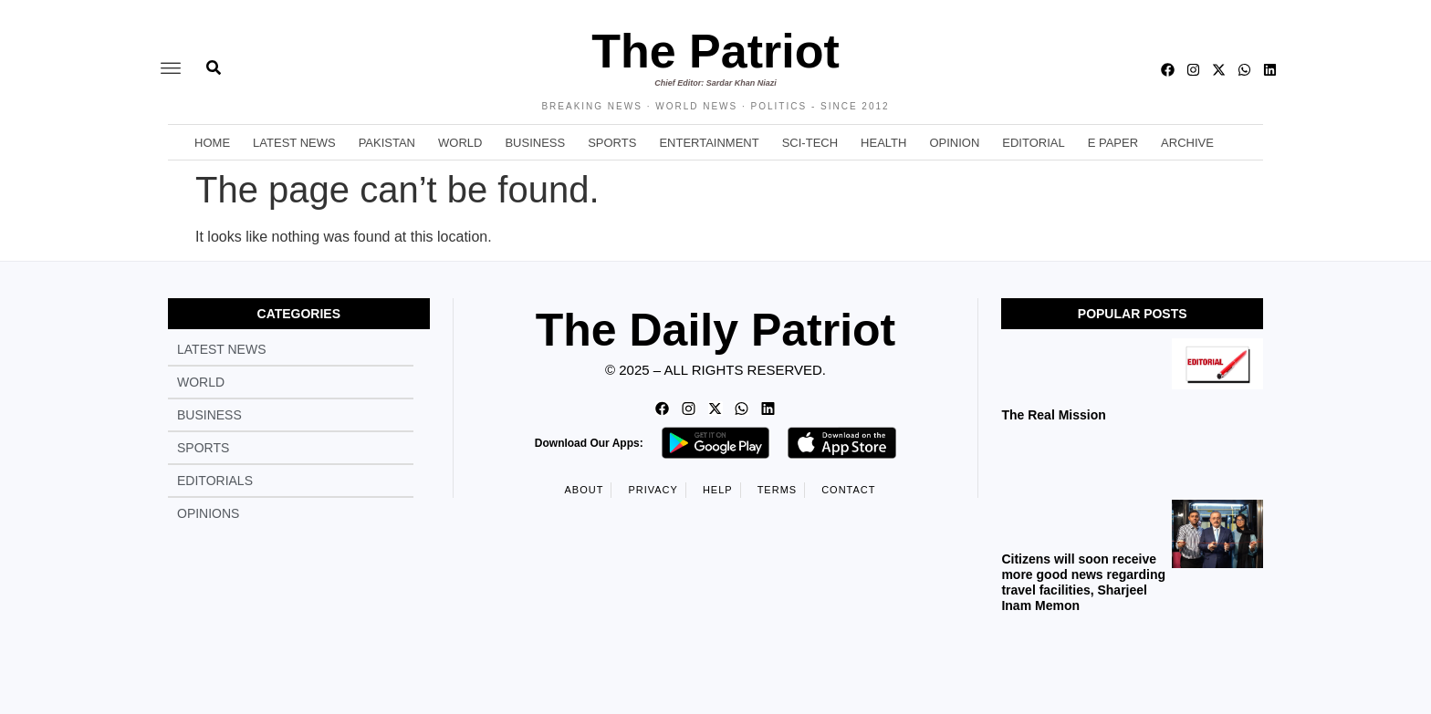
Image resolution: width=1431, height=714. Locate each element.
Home (212, 143)
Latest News (294, 143)
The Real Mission (1053, 415)
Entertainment (708, 143)
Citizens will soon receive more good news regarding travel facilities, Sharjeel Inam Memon (1083, 582)
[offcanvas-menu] (170, 69)
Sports (612, 143)
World (460, 143)
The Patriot (715, 51)
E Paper (1113, 143)
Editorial (1033, 143)
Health (883, 143)
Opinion (954, 143)
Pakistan (387, 143)
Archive (1187, 143)
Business (535, 143)
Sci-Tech (810, 143)
